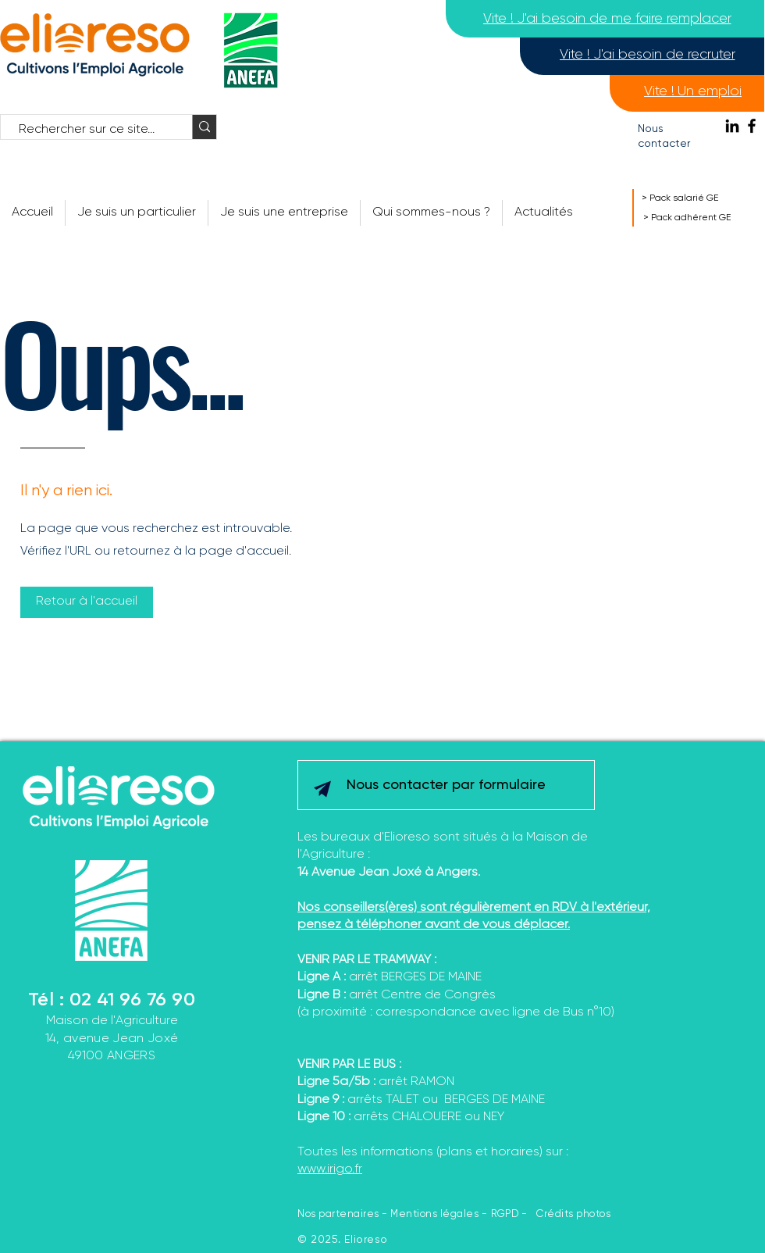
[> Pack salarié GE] (698, 198)
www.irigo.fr (329, 1169)
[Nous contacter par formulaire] (446, 785)
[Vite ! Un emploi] (692, 91)
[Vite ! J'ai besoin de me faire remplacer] (607, 18)
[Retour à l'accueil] (86, 602)
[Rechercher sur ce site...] (89, 130)
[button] (431, 213)
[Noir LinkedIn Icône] (732, 125)
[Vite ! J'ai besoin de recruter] (647, 54)
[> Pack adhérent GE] (703, 218)
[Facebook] (751, 125)
